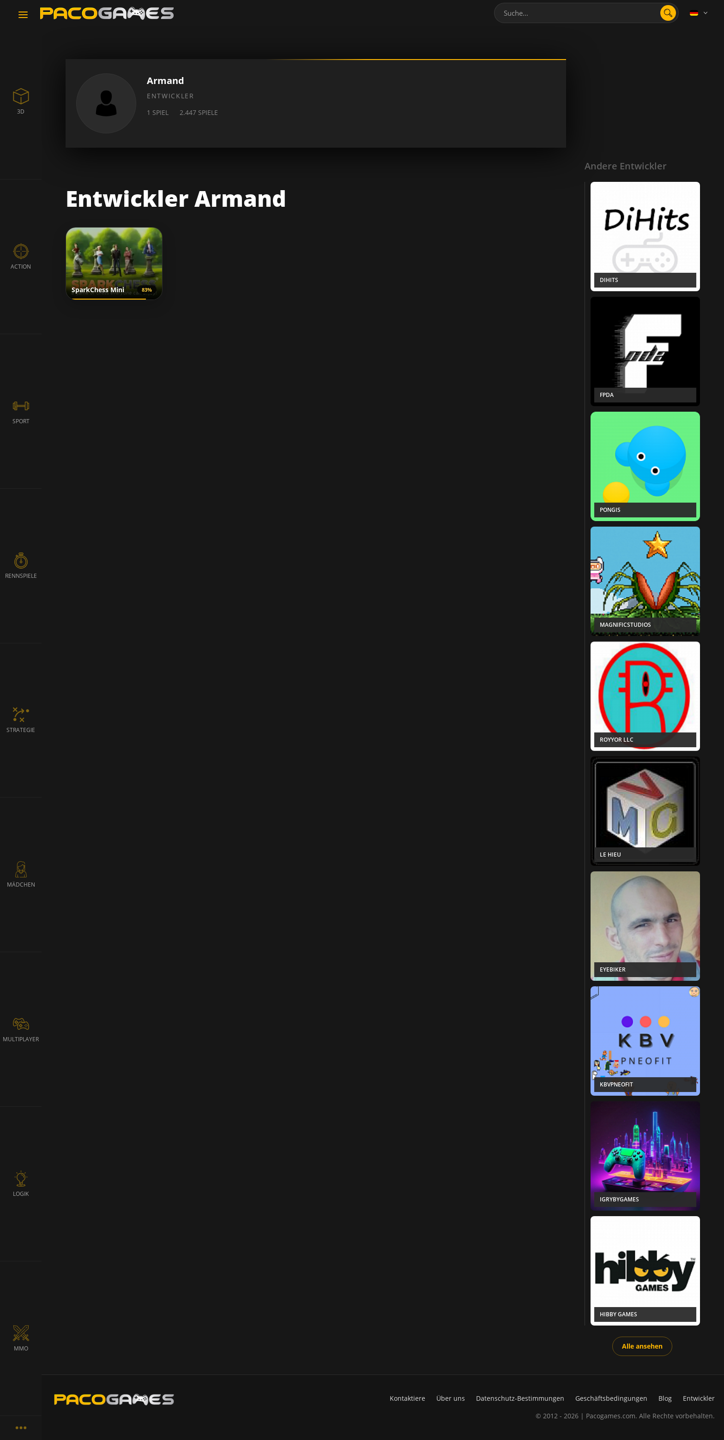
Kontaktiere (407, 1398)
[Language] (699, 13)
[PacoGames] (114, 1399)
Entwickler (699, 1398)
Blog (665, 1398)
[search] (668, 13)
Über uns (450, 1398)
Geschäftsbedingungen (611, 1398)
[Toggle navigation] (23, 15)
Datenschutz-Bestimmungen (520, 1398)
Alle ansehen (642, 1346)
